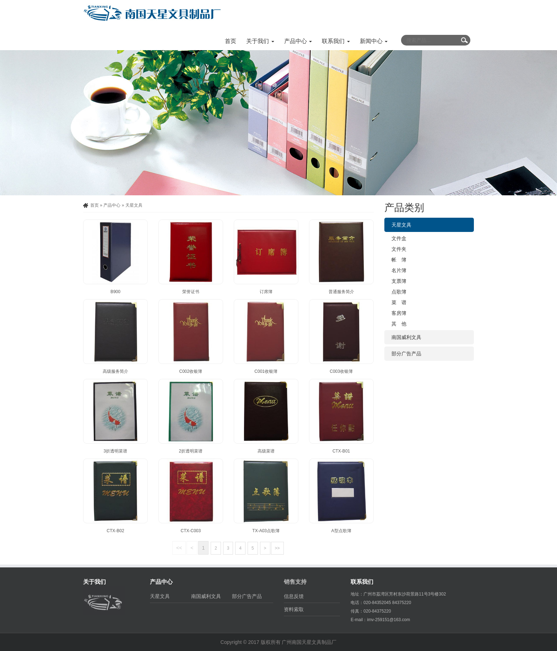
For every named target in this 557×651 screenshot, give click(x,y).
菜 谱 (398, 302)
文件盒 (398, 238)
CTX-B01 (341, 451)
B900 (115, 291)
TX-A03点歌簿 (266, 530)
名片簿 (398, 270)
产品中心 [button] (298, 41)
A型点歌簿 (341, 530)
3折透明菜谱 (116, 451)
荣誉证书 (190, 291)
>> (277, 548)
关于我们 (94, 582)
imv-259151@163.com (388, 619)
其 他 (398, 324)
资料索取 (294, 609)
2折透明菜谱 (190, 451)
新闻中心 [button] (374, 41)
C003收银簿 (341, 371)
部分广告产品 (406, 353)
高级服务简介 (115, 371)
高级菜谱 (266, 451)
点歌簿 (398, 292)
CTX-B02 (115, 530)
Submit (464, 40)
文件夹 (398, 249)
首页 (230, 41)
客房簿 (398, 313)
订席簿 (266, 291)
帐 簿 (398, 260)
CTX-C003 (190, 530)
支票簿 (398, 281)
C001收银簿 (265, 371)
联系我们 (362, 582)
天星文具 (133, 205)
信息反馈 (294, 596)
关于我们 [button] (260, 41)
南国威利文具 (406, 337)
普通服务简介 (341, 291)
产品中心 (111, 205)
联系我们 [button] (336, 41)
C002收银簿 (190, 371)
